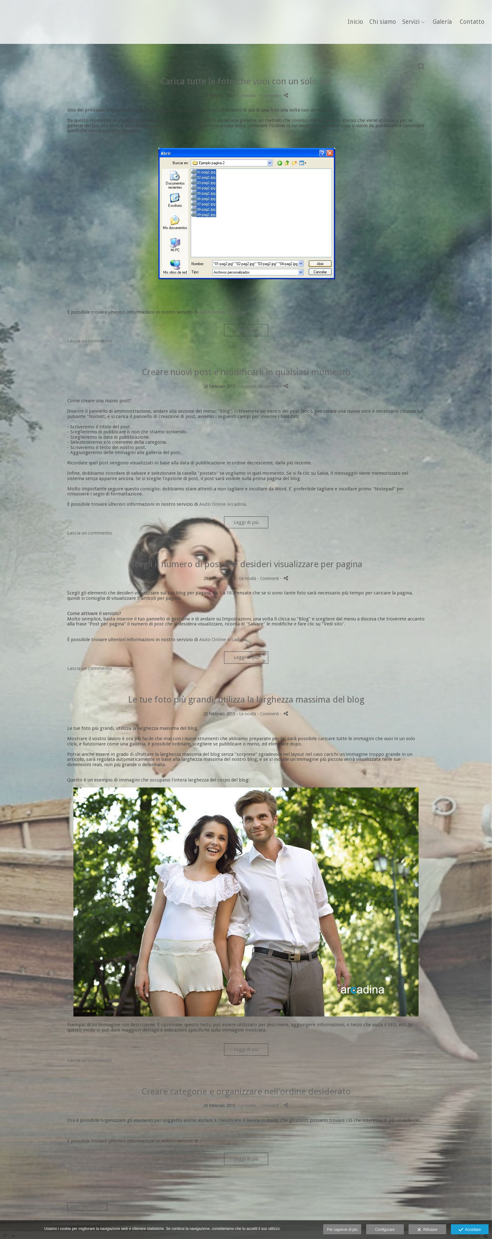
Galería (438, 22)
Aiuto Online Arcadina (222, 504)
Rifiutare (427, 1229)
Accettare (470, 1229)
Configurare (385, 1229)
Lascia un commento (89, 341)
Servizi (407, 22)
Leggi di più (246, 330)
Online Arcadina (228, 312)
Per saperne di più (342, 1229)
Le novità (247, 95)
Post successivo (87, 1207)
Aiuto (205, 312)
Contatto (468, 22)
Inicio (352, 22)
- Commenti (268, 95)
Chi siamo (379, 22)
